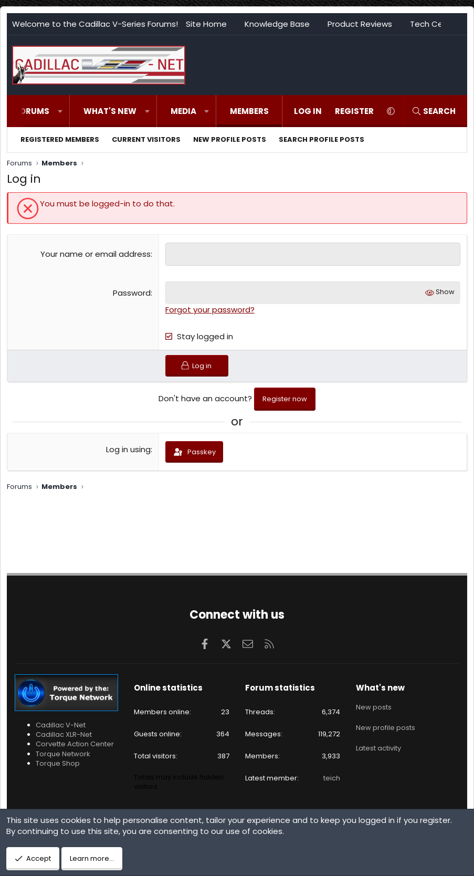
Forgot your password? (210, 309)
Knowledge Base (277, 23)
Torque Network (63, 754)
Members (249, 111)
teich (331, 778)
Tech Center (434, 23)
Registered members (59, 139)
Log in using (128, 450)
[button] (60, 111)
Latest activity (378, 743)
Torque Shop (58, 763)
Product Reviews (360, 23)
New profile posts (229, 139)
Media (183, 111)
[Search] (433, 111)
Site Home (206, 23)
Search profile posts (321, 139)
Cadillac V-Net (61, 725)
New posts (374, 706)
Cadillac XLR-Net (64, 734)
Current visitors (146, 139)
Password (132, 292)
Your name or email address (95, 253)
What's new (109, 111)
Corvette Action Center (75, 744)
